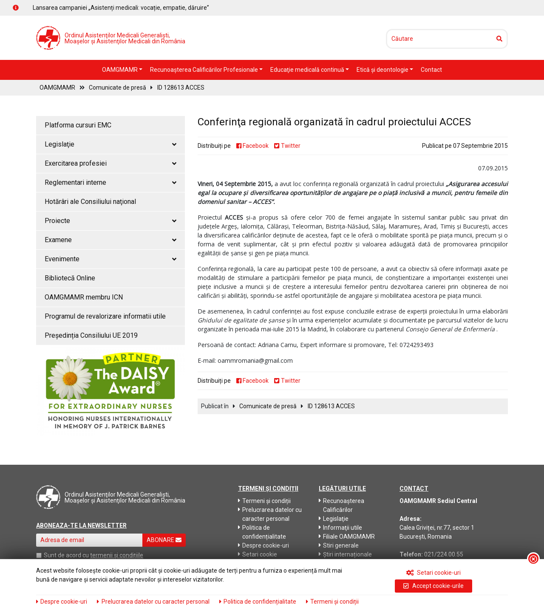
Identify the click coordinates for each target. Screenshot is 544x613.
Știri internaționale (345, 554)
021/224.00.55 (443, 554)
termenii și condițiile (116, 555)
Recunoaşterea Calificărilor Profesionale (204, 69)
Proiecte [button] (110, 221)
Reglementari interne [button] (110, 182)
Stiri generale (339, 545)
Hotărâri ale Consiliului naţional (90, 202)
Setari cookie (257, 554)
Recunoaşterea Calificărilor (341, 505)
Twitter (287, 145)
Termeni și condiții (264, 500)
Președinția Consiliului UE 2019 (91, 335)
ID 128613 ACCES (180, 87)
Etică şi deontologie (383, 69)
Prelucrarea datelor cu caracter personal (270, 514)
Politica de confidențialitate (262, 532)
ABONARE (164, 540)
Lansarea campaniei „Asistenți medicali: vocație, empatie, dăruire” (121, 7)
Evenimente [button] (110, 259)
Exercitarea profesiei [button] (110, 163)
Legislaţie (333, 518)
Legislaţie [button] (110, 144)
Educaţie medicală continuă (308, 69)
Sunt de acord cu (66, 555)
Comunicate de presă (117, 87)
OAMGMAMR (120, 69)
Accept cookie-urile (433, 585)
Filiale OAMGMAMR (347, 536)
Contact (431, 69)
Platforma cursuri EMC (78, 125)
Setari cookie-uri (433, 572)
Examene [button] (110, 240)
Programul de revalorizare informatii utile (105, 316)
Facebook (252, 145)
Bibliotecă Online (70, 278)
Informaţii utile (340, 527)
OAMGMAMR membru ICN (84, 297)
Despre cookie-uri (263, 545)
